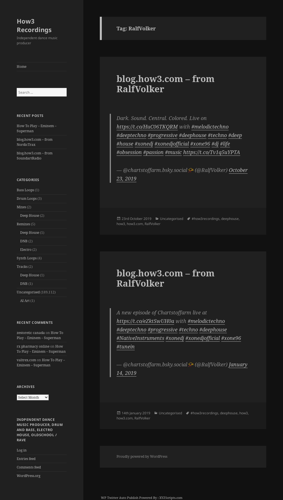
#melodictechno (210, 126)
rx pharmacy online (33, 346)
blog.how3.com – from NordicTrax (34, 142)
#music (173, 152)
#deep (235, 135)
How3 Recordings (34, 25)
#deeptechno (131, 135)
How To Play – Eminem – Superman (40, 335)
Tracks (22, 266)
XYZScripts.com (170, 497)
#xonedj (144, 143)
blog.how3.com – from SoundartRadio (34, 156)
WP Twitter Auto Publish (119, 497)
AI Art (24, 300)
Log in (22, 450)
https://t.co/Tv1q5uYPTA (211, 152)
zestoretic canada (31, 332)
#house (125, 143)
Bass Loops (25, 190)
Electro (25, 249)
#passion (153, 152)
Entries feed (26, 458)
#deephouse (192, 135)
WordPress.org (28, 475)
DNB (24, 241)
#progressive (163, 135)
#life (225, 143)
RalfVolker (152, 223)
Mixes (21, 207)
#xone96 (200, 143)
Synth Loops (27, 258)
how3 (121, 223)
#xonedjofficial (172, 143)
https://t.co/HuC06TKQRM (147, 126)
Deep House (29, 215)
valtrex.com (26, 360)
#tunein (126, 346)
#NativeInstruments (140, 338)
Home (21, 66)
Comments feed (29, 467)
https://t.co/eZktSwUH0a (145, 321)
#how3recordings (205, 218)
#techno (217, 135)
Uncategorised (28, 292)
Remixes (23, 224)
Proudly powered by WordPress (142, 456)
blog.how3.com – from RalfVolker (166, 84)
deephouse (230, 218)
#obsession (129, 152)
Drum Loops (27, 198)
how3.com (135, 223)
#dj (215, 143)
